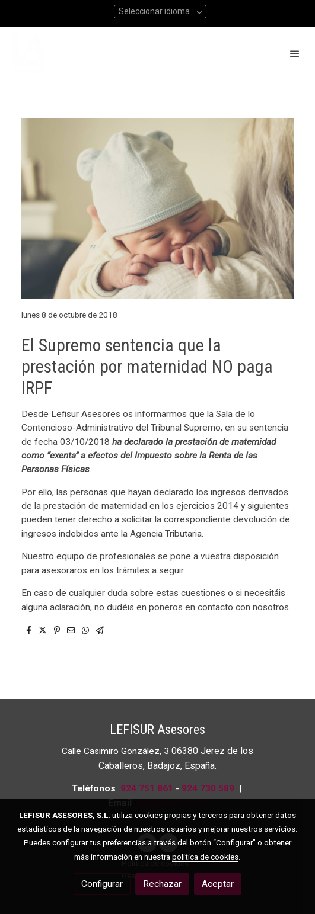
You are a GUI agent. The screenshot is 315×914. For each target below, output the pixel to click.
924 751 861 (146, 788)
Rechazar (162, 883)
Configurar (102, 883)
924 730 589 (208, 788)
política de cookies (205, 856)
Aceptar (218, 883)
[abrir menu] (295, 53)
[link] (29, 53)
